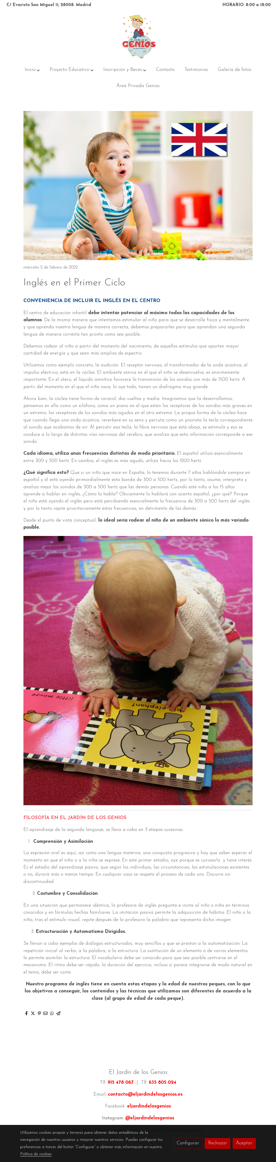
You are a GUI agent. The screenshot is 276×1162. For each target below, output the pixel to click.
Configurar (188, 1143)
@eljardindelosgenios (149, 1118)
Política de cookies (36, 1154)
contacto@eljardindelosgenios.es (145, 1094)
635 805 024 (162, 1082)
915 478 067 (121, 1082)
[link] (138, 36)
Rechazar (217, 1143)
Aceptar (244, 1143)
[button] (32, 70)
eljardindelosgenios (149, 1106)
